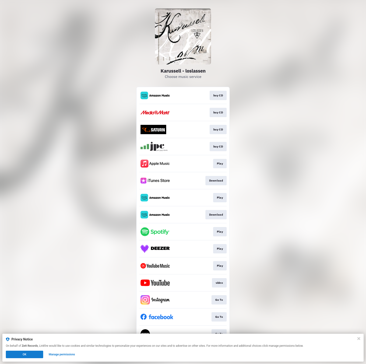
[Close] (358, 338)
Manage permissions (62, 354)
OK (24, 354)
